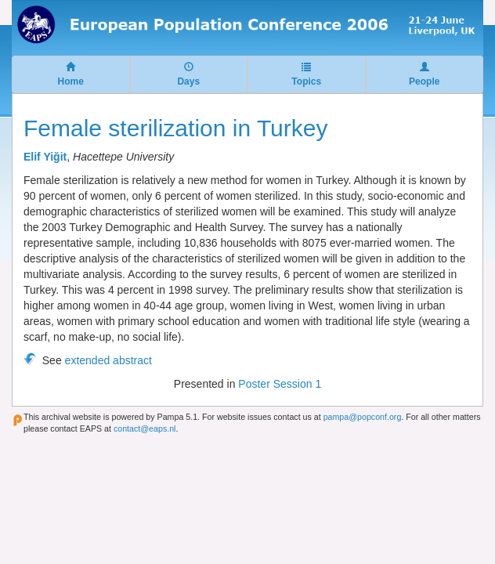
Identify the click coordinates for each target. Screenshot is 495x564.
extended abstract (108, 360)
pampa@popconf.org (362, 416)
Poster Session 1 (279, 384)
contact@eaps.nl (145, 428)
